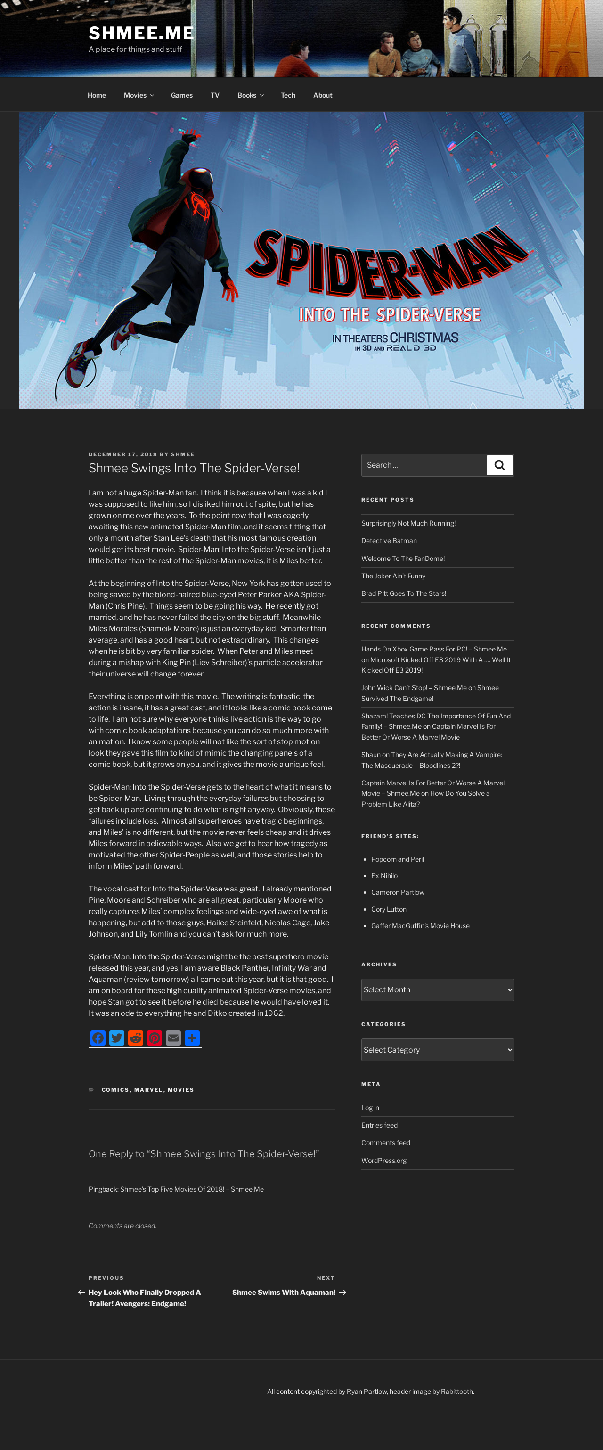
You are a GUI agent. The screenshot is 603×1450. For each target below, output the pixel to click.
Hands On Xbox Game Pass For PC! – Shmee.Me (434, 649)
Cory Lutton (389, 909)
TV (215, 95)
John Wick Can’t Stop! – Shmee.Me (414, 688)
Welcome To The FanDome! (403, 558)
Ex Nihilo (384, 876)
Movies (139, 95)
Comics (116, 1090)
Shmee (183, 454)
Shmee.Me (142, 33)
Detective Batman (389, 540)
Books (251, 95)
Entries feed (379, 1125)
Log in (370, 1108)
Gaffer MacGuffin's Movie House (420, 926)
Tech (288, 95)
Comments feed (385, 1142)
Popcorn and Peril (397, 859)
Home (97, 95)
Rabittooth (457, 1391)
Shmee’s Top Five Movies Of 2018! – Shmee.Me (192, 1189)
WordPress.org (384, 1160)
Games (182, 95)
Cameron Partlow (397, 892)
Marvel (148, 1090)
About (323, 95)
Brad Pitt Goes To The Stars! (403, 593)
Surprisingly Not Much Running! (408, 523)
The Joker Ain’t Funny (393, 576)
